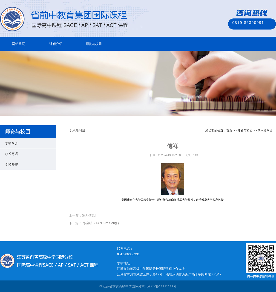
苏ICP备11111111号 (162, 286)
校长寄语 (11, 154)
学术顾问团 (265, 130)
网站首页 (18, 44)
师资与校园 (94, 44)
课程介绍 (55, 44)
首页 (229, 130)
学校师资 (11, 164)
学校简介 (11, 143)
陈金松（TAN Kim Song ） (102, 223)
